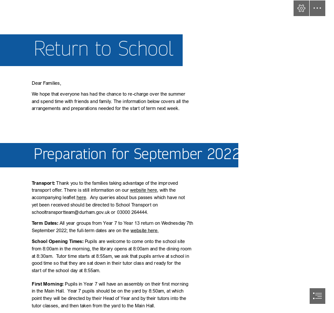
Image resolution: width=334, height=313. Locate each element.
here (81, 197)
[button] (301, 8)
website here (143, 190)
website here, (145, 230)
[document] (167, 156)
